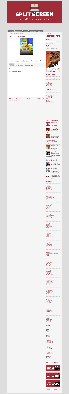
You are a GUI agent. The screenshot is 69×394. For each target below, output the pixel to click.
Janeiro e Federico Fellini (49, 251)
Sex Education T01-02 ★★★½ (50, 96)
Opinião (47, 273)
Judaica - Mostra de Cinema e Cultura (51, 253)
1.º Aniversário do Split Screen (51, 140)
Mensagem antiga (40, 98)
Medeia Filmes (48, 263)
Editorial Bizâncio (48, 217)
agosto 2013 (49, 346)
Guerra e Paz (48, 246)
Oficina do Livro (48, 272)
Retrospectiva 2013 (49, 291)
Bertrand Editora (48, 189)
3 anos (52, 174)
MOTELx (47, 261)
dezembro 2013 (49, 341)
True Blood (47, 309)
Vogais (47, 317)
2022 (48, 329)
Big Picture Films (48, 190)
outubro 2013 (49, 343)
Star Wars (47, 299)
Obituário (47, 271)
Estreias (47, 225)
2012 (48, 356)
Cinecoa (47, 199)
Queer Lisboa (48, 283)
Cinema (47, 200)
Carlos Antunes (48, 195)
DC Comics (48, 209)
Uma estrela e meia (49, 313)
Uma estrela (48, 312)
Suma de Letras (48, 300)
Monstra (47, 265)
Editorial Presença (48, 218)
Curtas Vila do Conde (49, 208)
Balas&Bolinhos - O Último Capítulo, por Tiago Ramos (54, 128)
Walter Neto (48, 320)
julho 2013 (48, 347)
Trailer (47, 308)
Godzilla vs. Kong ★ (49, 84)
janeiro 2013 (49, 354)
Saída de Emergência (49, 293)
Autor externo (48, 188)
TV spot (47, 301)
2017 (48, 335)
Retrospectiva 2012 (49, 290)
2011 (48, 357)
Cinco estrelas (48, 198)
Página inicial (11, 31)
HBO (47, 247)
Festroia (47, 242)
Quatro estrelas (48, 281)
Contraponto (48, 205)
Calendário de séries (54, 122)
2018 (48, 334)
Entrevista (47, 223)
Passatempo (48, 275)
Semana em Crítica (49, 294)
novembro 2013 (49, 342)
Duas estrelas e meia (49, 215)
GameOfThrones (48, 244)
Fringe (47, 243)
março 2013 (49, 352)
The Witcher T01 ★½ (49, 97)
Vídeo (47, 318)
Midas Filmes (48, 264)
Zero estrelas (48, 321)
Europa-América (48, 226)
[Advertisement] (27, 26)
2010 (48, 358)
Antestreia (47, 186)
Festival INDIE (48, 234)
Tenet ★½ (47, 86)
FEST (47, 227)
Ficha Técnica (40, 31)
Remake (47, 285)
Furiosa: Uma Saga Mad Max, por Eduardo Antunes (55, 134)
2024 (48, 326)
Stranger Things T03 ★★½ (50, 102)
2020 (48, 331)
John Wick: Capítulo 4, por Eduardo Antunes (54, 145)
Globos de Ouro (48, 245)
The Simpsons (29, 56)
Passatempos (26, 31)
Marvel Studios (48, 262)
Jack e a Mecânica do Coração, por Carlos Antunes (55, 162)
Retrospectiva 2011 (49, 289)
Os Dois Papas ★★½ (49, 83)
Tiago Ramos (31, 65)
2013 (48, 340)
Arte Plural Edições (49, 187)
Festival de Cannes (49, 236)
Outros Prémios (48, 274)
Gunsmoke (37, 57)
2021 (48, 330)
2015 (48, 337)
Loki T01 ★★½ (48, 90)
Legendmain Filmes (49, 256)
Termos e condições (33, 31)
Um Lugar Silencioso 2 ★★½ (50, 82)
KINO (47, 254)
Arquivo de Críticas (18, 31)
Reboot (47, 284)
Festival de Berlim (48, 235)
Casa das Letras (48, 196)
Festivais (47, 233)
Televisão (27, 65)
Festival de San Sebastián (50, 238)
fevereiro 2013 (49, 353)
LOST (47, 255)
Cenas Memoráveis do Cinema (50, 197)
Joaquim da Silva (48, 252)
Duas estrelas (48, 214)
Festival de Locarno (49, 237)
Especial (47, 224)
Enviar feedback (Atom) (15, 100)
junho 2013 (48, 348)
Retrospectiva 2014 (49, 292)
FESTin (47, 228)
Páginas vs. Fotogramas (49, 280)
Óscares (47, 322)
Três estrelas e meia (49, 311)
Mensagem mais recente (14, 98)
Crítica (47, 206)
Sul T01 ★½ (48, 98)
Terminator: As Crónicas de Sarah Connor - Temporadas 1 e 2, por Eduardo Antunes (55, 169)
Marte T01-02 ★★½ (49, 101)
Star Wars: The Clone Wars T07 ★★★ (51, 95)
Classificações (48, 204)
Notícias (24, 65)
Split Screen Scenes (49, 298)
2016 (48, 336)
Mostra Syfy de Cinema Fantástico (51, 266)
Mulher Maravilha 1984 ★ (50, 85)
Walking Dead (48, 319)
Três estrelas (48, 310)
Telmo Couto (48, 303)
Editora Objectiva (48, 216)
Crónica (47, 207)
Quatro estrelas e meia (49, 282)
